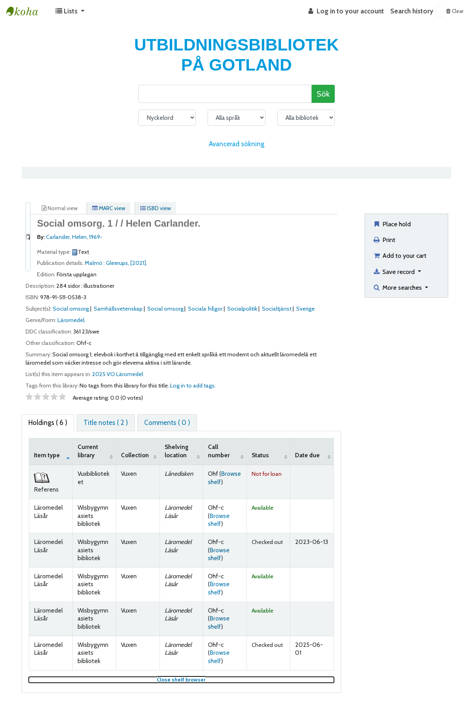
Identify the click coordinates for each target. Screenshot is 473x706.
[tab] (106, 423)
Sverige (305, 308)
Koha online (26, 11)
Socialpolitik (242, 308)
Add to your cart (400, 255)
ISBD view (155, 208)
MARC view (108, 208)
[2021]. (138, 262)
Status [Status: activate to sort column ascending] (260, 455)
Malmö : (95, 262)
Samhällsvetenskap (118, 308)
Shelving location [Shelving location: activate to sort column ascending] (177, 451)
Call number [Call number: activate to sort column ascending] (219, 451)
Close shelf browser (207, 680)
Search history (411, 11)
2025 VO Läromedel (117, 374)
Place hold (392, 224)
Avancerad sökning (236, 144)
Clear (455, 11)
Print (384, 240)
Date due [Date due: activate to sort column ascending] (307, 455)
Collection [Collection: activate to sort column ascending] (135, 455)
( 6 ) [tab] (47, 423)
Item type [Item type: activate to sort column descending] (47, 455)
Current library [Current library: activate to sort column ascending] (88, 451)
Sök (323, 94)
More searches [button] (398, 287)
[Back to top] (448, 681)
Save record (394, 272)
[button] (70, 11)
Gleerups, (118, 262)
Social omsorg (71, 308)
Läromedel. (71, 320)
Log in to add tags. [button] (193, 385)
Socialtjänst (276, 308)
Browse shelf (219, 520)
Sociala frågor (205, 308)
